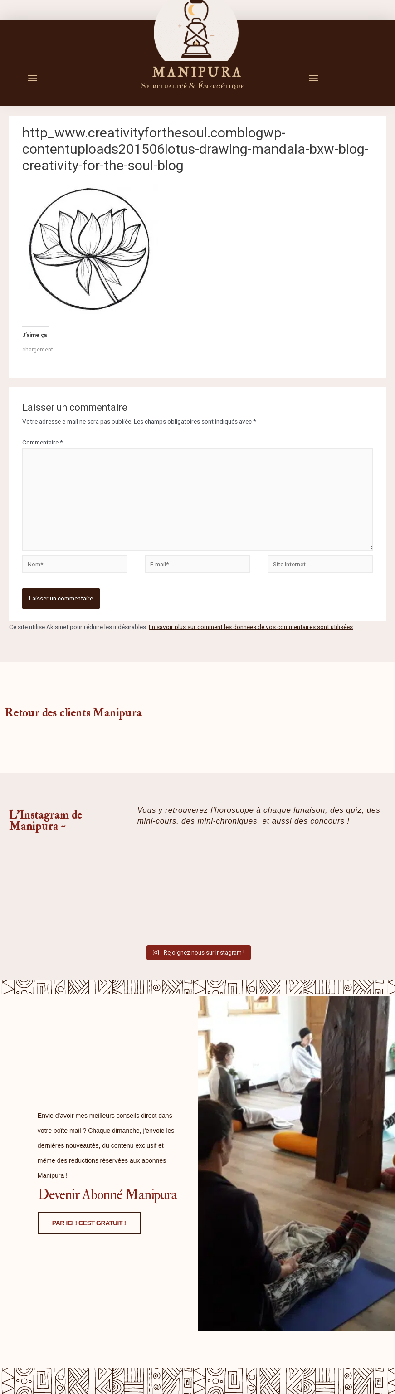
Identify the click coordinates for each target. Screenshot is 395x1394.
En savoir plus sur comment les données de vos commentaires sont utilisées (251, 626)
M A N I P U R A (196, 72)
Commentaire (42, 442)
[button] (32, 77)
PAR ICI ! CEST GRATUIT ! (79, 1292)
